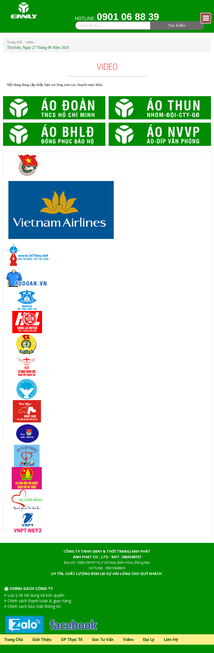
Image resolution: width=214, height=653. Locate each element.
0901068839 (115, 567)
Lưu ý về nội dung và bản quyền (36, 595)
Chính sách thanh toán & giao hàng (39, 600)
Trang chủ (15, 42)
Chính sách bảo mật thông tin (34, 606)
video (30, 42)
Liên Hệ (171, 639)
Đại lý (148, 639)
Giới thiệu (41, 639)
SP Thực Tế (71, 639)
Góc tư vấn (102, 639)
